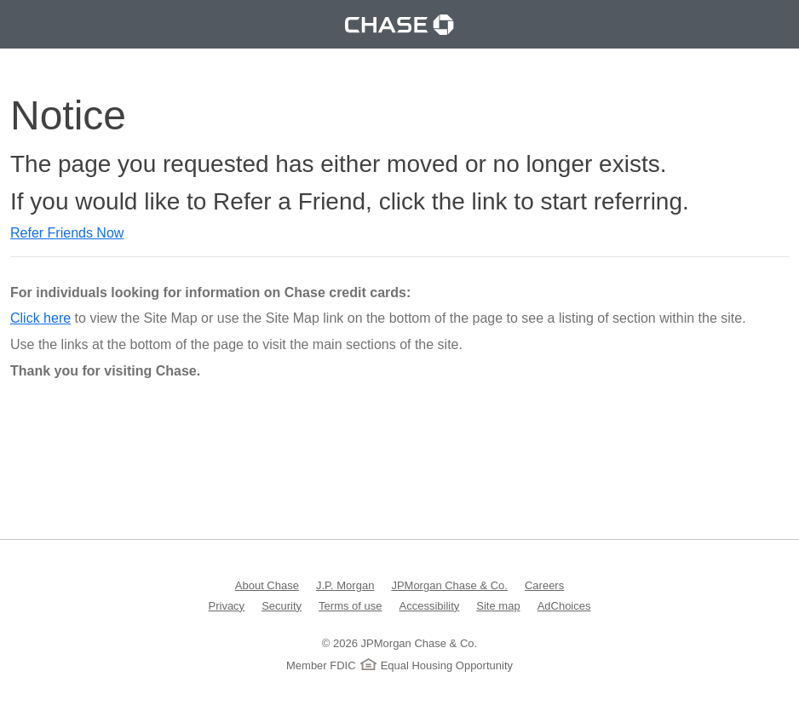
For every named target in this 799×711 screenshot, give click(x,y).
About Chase (267, 584)
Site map (498, 605)
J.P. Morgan (345, 584)
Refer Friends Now (67, 233)
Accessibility (430, 605)
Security (282, 605)
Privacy (227, 605)
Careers (544, 584)
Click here (40, 318)
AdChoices (564, 605)
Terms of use (350, 605)
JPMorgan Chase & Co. (449, 584)
